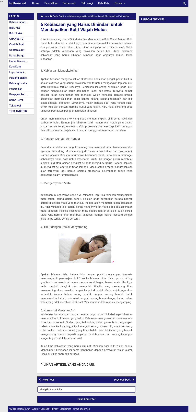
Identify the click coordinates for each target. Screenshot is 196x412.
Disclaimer (65, 409)
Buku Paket (16, 33)
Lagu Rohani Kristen (21, 72)
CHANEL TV (16, 38)
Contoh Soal (16, 44)
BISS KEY (14, 27)
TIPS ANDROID (18, 111)
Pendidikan (51, 3)
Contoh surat (16, 50)
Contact (44, 409)
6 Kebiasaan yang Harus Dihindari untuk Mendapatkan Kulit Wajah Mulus (82, 27)
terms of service (81, 409)
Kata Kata (103, 3)
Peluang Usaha (18, 83)
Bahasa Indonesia (19, 22)
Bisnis (120, 3)
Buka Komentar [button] (87, 399)
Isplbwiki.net (17, 3)
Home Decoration (19, 61)
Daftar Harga (16, 55)
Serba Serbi (16, 100)
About (35, 409)
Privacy (54, 409)
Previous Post (122, 379)
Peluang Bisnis (18, 77)
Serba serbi (69, 3)
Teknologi (87, 3)
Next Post (48, 379)
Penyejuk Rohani (19, 94)
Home (35, 3)
